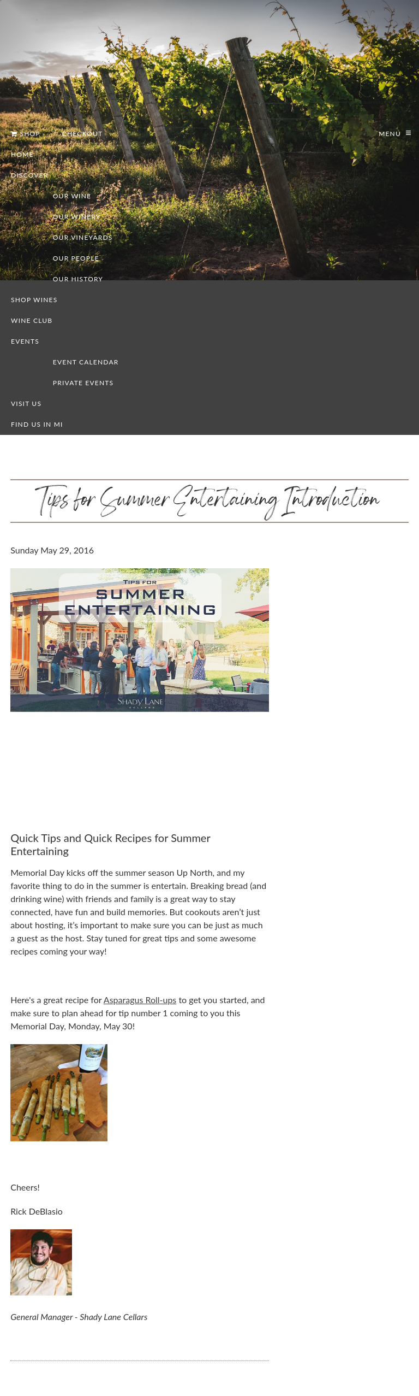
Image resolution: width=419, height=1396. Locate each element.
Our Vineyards (83, 237)
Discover (29, 175)
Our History (78, 279)
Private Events (83, 383)
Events (25, 341)
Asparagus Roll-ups (140, 999)
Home (22, 154)
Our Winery (76, 217)
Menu (388, 133)
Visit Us (26, 403)
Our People (76, 258)
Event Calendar (86, 362)
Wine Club (31, 320)
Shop (25, 133)
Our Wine (72, 196)
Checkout (82, 133)
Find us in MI (37, 424)
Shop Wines (34, 300)
